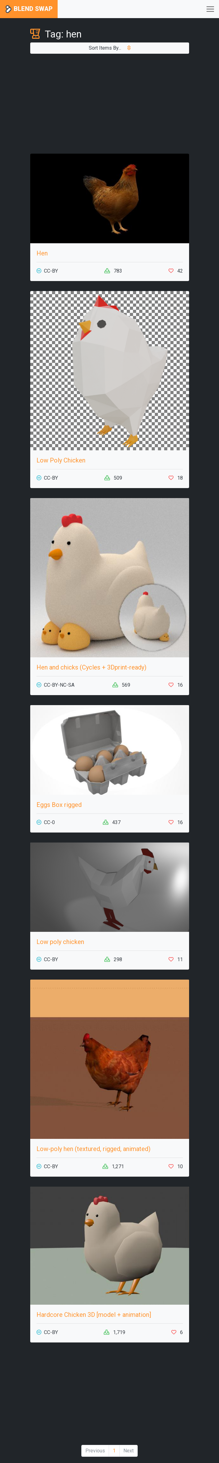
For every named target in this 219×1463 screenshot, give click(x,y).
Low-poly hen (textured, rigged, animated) (93, 1149)
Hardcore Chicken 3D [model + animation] (93, 1314)
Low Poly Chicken (60, 460)
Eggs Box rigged (59, 804)
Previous (95, 1451)
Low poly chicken (60, 942)
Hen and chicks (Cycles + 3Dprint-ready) (91, 667)
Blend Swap (29, 9)
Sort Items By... (110, 48)
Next (128, 1451)
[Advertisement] (109, 103)
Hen (42, 253)
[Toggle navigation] (210, 9)
